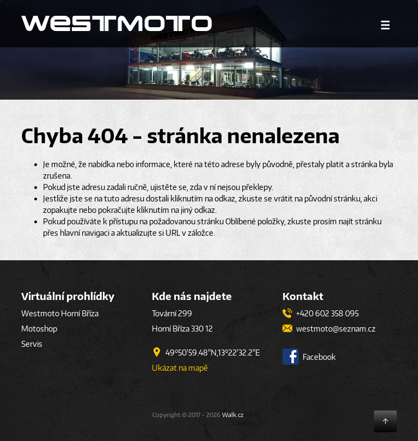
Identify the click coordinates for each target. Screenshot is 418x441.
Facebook (309, 357)
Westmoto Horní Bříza (60, 313)
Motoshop (39, 328)
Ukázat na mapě (180, 367)
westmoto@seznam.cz (329, 328)
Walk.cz (232, 415)
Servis (31, 343)
